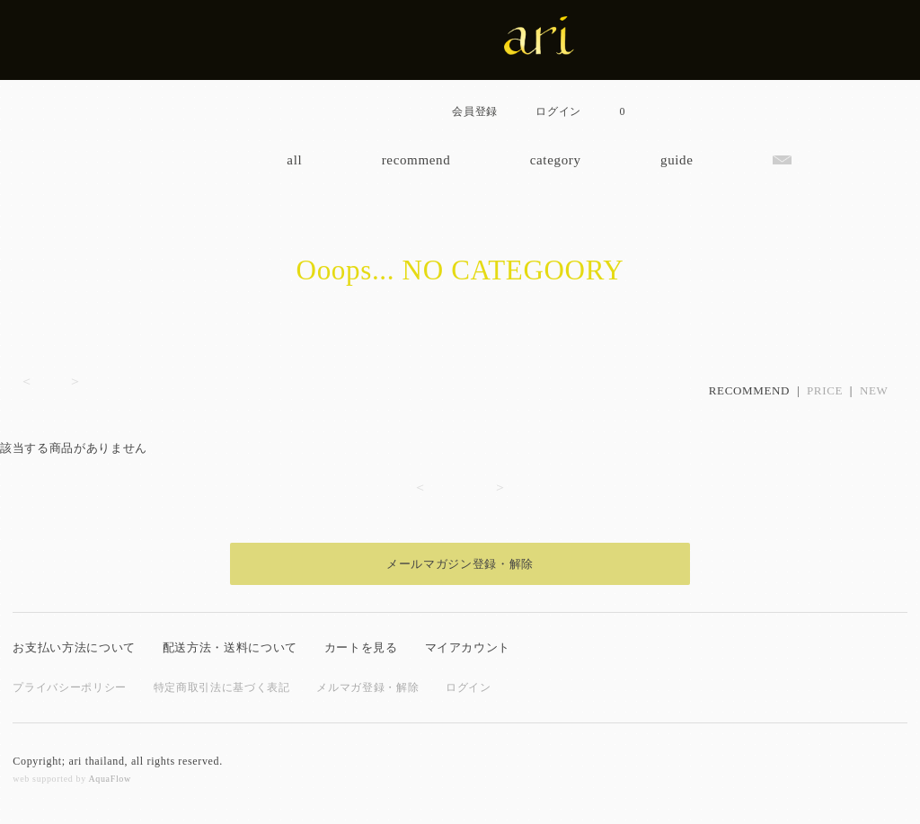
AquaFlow (109, 779)
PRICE (825, 390)
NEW (874, 390)
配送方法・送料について (230, 647)
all (294, 160)
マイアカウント (468, 647)
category (555, 160)
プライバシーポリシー (70, 687)
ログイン (468, 687)
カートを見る (361, 647)
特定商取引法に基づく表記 (222, 687)
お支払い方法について (74, 647)
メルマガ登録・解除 (367, 687)
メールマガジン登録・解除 (460, 564)
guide (677, 160)
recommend (416, 160)
